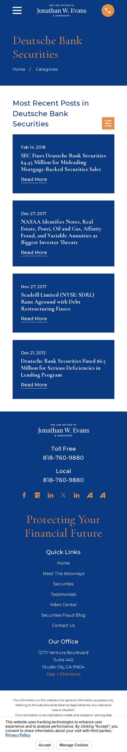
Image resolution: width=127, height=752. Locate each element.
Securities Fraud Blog (63, 615)
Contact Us (63, 625)
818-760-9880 (63, 457)
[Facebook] (24, 495)
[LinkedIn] (50, 495)
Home (63, 563)
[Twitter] (63, 495)
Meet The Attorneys (63, 573)
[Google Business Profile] (37, 495)
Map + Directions (63, 674)
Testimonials (63, 594)
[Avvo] (89, 495)
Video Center (63, 604)
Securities (63, 583)
